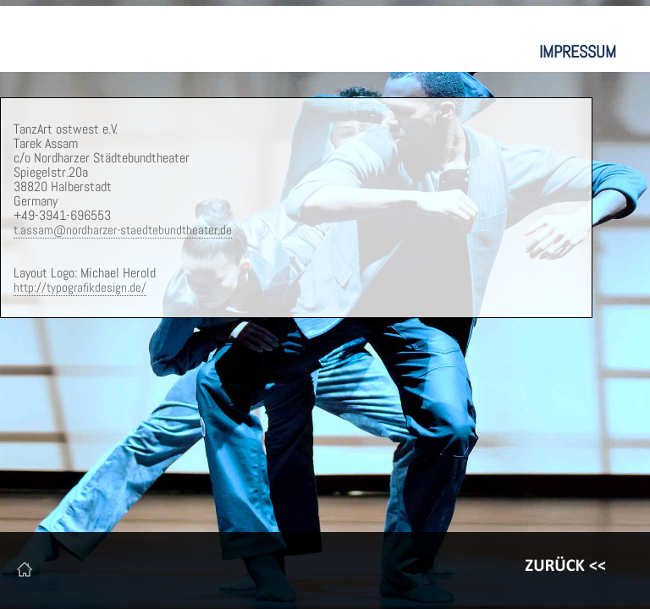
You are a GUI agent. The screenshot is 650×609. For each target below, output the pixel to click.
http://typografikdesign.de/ (80, 287)
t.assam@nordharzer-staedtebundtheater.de (123, 230)
